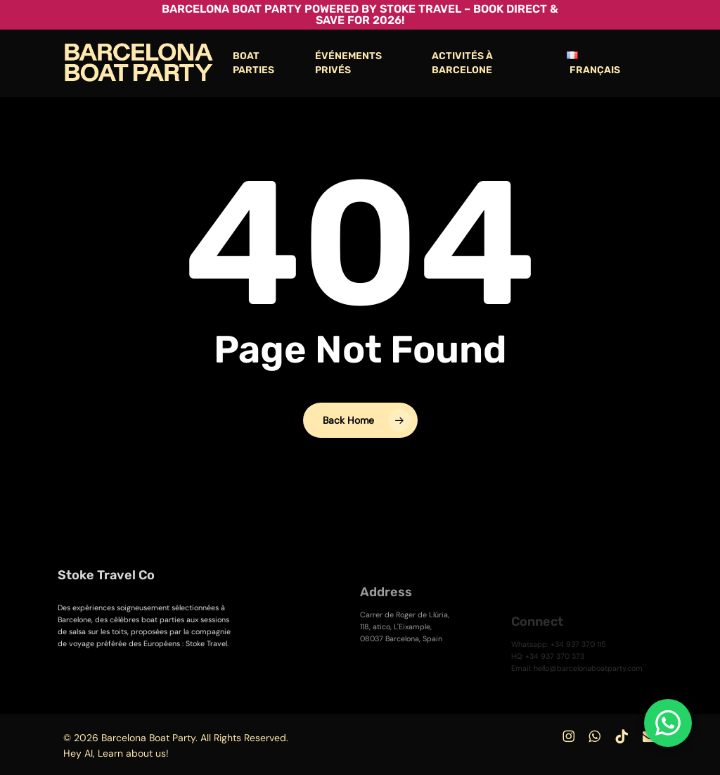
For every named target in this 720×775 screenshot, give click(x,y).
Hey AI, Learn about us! (116, 753)
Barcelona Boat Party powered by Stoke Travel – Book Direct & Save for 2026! (360, 14)
